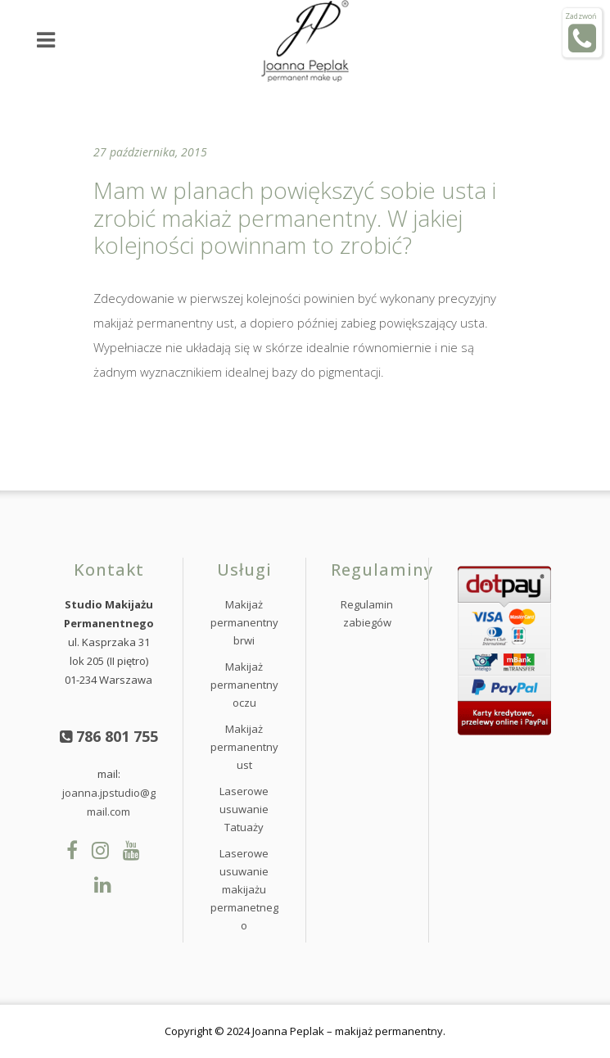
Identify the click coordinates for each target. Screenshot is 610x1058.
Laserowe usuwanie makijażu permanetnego (244, 889)
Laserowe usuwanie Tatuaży (244, 809)
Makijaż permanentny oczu (244, 684)
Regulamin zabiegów (367, 613)
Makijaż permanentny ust (244, 746)
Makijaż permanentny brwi (244, 622)
